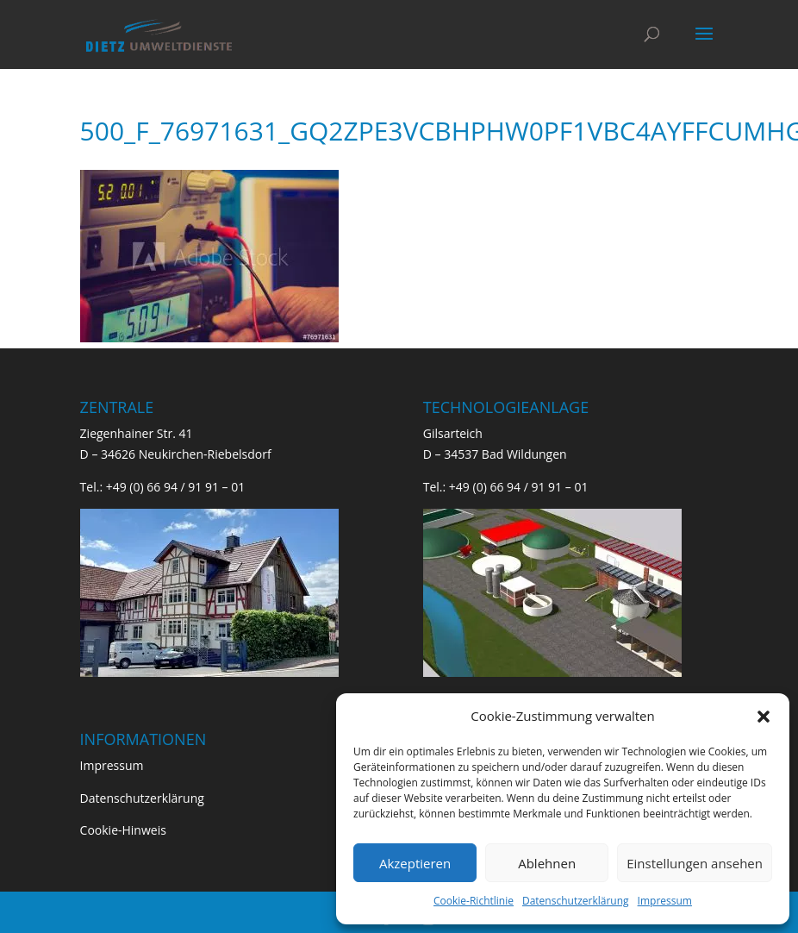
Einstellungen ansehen (695, 863)
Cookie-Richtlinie (473, 900)
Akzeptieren (415, 863)
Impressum (665, 900)
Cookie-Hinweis (123, 830)
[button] (763, 716)
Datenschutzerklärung (575, 900)
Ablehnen (547, 863)
